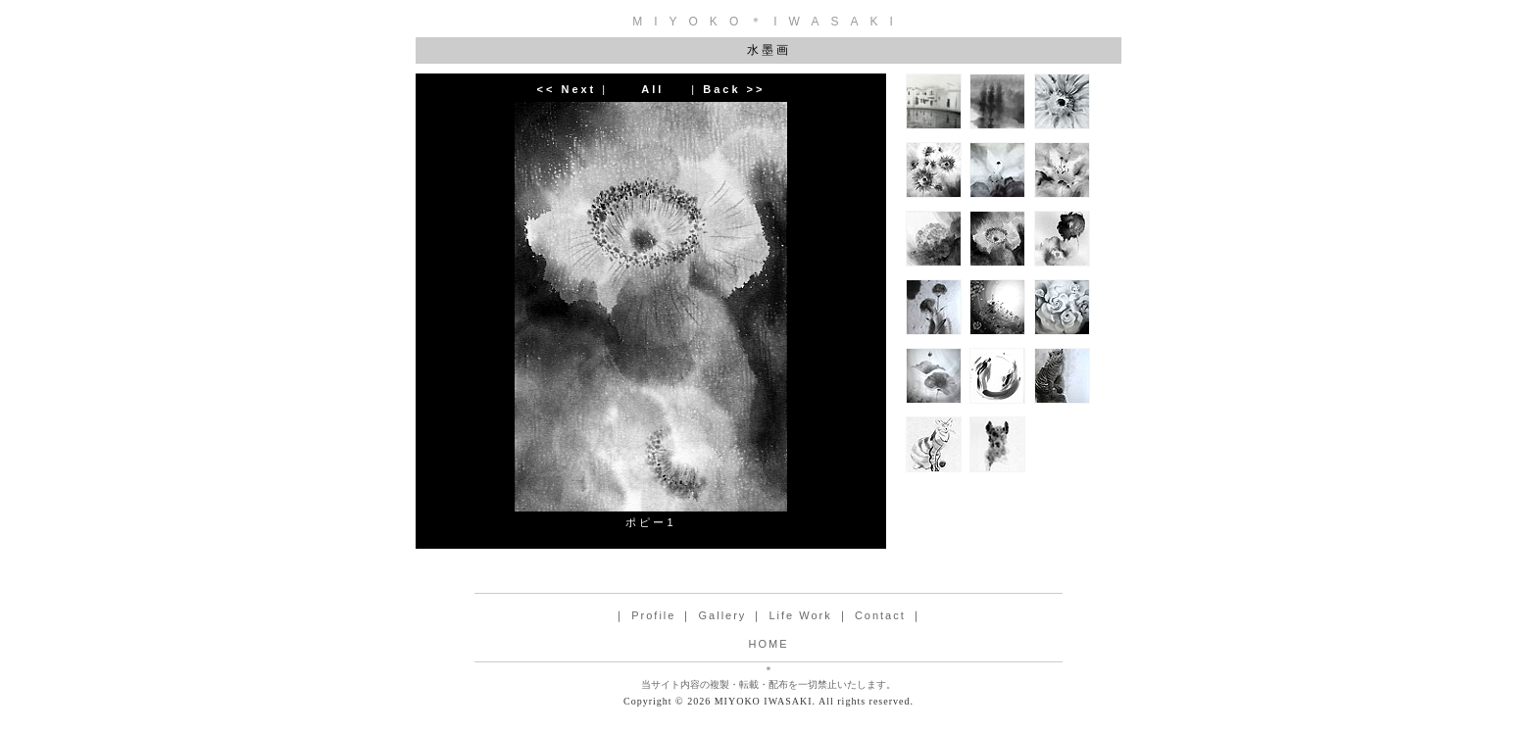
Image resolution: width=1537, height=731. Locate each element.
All (652, 89)
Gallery (723, 615)
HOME (769, 644)
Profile (653, 615)
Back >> (734, 89)
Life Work (799, 615)
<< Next (567, 89)
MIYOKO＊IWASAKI (768, 21)
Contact (880, 615)
